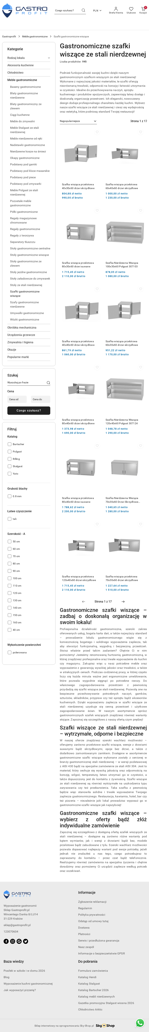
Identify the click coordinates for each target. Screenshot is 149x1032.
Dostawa (84, 927)
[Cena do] (40, 399)
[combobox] (78, 121)
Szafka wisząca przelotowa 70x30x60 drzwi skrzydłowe (122, 578)
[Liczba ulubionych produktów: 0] (131, 11)
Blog (7, 977)
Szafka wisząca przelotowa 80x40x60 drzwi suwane (78, 500)
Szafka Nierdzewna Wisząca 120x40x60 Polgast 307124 (122, 421)
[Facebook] (6, 941)
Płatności (84, 934)
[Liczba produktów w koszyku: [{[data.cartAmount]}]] (143, 11)
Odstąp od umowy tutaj (93, 921)
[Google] (19, 941)
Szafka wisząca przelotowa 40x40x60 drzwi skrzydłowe (78, 343)
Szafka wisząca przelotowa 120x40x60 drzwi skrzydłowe (79, 578)
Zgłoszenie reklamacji (92, 901)
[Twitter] (25, 941)
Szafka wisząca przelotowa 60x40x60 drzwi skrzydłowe (122, 186)
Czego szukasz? (29, 410)
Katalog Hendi (87, 977)
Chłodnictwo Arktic (90, 1009)
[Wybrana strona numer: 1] (103, 601)
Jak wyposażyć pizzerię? (20, 990)
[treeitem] (28, 58)
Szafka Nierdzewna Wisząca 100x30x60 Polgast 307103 (122, 264)
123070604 (11, 931)
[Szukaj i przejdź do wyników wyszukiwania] (83, 10)
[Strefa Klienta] (116, 11)
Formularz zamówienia (93, 970)
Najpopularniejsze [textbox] (70, 121)
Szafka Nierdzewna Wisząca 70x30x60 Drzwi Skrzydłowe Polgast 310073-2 (122, 500)
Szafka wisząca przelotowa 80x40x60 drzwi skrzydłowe (78, 421)
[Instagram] (12, 941)
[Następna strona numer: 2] (123, 601)
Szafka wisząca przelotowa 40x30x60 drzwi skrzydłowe (78, 186)
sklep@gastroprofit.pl (17, 925)
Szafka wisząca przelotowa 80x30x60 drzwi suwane (78, 264)
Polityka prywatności (91, 914)
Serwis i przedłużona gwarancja (98, 940)
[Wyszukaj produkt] (70, 10)
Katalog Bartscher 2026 (93, 990)
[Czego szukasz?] (48, 383)
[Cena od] (17, 399)
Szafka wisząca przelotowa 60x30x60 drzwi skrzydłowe (122, 343)
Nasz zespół (86, 947)
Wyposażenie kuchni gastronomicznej (28, 983)
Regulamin (85, 908)
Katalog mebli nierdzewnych (96, 996)
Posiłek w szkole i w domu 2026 (24, 970)
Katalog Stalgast (89, 983)
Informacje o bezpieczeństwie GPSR (101, 953)
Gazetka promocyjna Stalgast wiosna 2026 (106, 1003)
